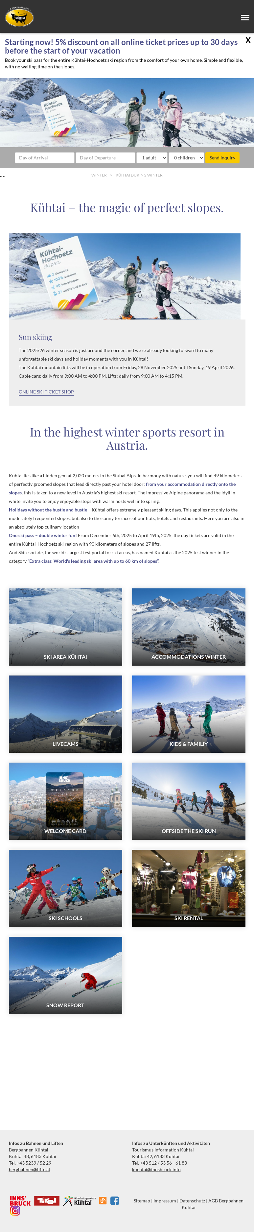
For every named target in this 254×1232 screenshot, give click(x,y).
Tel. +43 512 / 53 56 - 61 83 (159, 1163)
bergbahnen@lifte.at (29, 1169)
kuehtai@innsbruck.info (156, 1169)
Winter (99, 175)
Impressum (164, 1200)
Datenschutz (192, 1200)
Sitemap (142, 1200)
